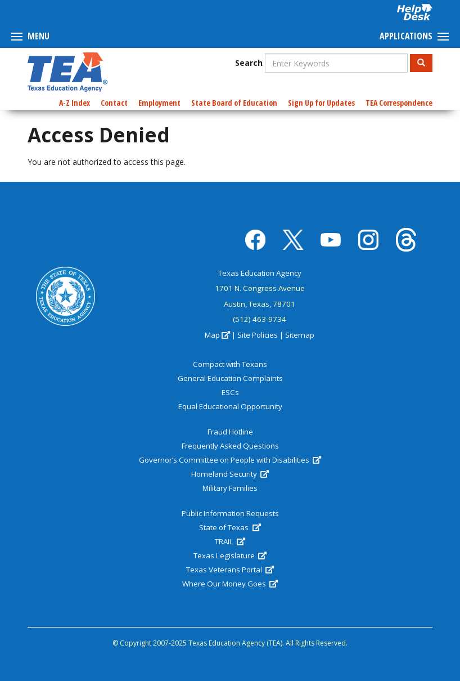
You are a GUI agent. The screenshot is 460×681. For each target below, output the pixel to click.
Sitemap (299, 335)
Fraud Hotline (230, 432)
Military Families (230, 488)
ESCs (230, 392)
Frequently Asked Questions (230, 446)
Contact (114, 102)
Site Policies (257, 335)
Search (249, 62)
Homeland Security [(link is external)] (230, 474)
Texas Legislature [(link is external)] (230, 555)
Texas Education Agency (259, 273)
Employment (159, 102)
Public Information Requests (230, 513)
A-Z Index (74, 102)
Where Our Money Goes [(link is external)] (230, 584)
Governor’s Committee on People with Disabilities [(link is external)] (230, 460)
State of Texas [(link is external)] (229, 527)
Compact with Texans (230, 364)
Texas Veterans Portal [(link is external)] (230, 569)
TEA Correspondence (399, 102)
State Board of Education (234, 102)
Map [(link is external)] (217, 335)
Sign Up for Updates (321, 102)
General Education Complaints (230, 378)
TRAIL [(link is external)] (230, 541)
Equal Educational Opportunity (230, 406)
